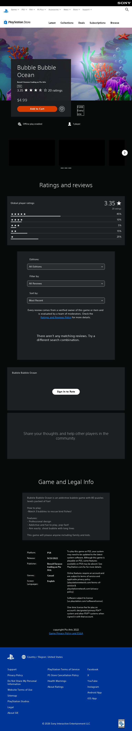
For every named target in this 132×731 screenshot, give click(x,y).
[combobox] (66, 263)
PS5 (23, 9)
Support (85, 9)
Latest (52, 19)
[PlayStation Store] (18, 19)
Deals (81, 19)
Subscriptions (98, 19)
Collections (66, 19)
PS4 (31, 9)
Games (14, 9)
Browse (115, 19)
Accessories (53, 9)
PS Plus (40, 9)
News (66, 9)
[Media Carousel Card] (32, 149)
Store (75, 9)
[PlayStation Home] (6, 9)
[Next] (125, 149)
